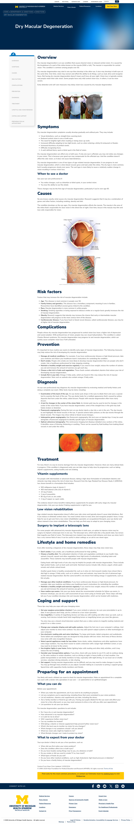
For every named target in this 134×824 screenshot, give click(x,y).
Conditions (40, 12)
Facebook (93, 786)
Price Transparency (75, 811)
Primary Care (73, 803)
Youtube (104, 786)
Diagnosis (15, 97)
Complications (17, 85)
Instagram (117, 786)
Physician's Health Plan (106, 803)
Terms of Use (108, 769)
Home (6, 12)
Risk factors (16, 79)
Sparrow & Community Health (78, 800)
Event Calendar (104, 811)
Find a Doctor (71, 7)
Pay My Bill (65, 1)
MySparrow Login (96, 1)
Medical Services (59, 6)
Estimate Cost (76, 1)
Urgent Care (103, 796)
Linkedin (98, 786)
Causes (14, 73)
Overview (15, 61)
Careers (85, 1)
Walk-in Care (103, 800)
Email (123, 786)
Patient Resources (84, 6)
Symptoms (15, 67)
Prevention (16, 91)
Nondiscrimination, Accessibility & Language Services (101, 820)
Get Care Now (112, 6)
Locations (99, 6)
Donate (57, 1)
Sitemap (61, 822)
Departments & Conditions (22, 12)
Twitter (110, 786)
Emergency (72, 807)
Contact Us (42, 811)
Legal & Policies (75, 820)
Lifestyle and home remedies (22, 110)
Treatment (16, 104)
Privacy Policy (125, 820)
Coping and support (19, 116)
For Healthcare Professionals (108, 807)
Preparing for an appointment (18, 122)
